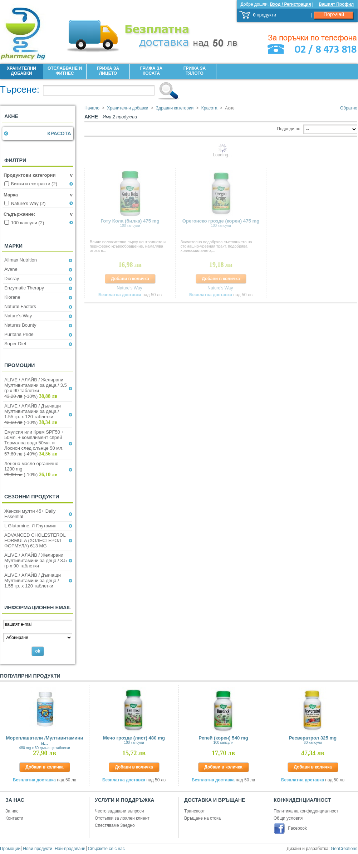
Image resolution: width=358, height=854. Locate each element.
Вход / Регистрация (290, 4)
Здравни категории (174, 108)
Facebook (297, 828)
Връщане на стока (202, 818)
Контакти (14, 818)
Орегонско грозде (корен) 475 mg (221, 223)
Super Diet (15, 343)
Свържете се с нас (106, 848)
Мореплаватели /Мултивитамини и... (44, 742)
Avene (11, 269)
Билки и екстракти (34, 183)
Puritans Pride (19, 334)
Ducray (11, 278)
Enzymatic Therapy (24, 288)
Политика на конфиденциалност (306, 811)
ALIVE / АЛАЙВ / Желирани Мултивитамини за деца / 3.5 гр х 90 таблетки (35, 385)
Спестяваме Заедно (115, 825)
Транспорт (194, 811)
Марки (13, 246)
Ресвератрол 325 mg (313, 740)
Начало (91, 108)
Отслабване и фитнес (65, 71)
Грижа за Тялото (194, 71)
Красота (59, 133)
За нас (12, 811)
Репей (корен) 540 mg (223, 740)
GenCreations (344, 848)
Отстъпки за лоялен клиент (122, 818)
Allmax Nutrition (20, 260)
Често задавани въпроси (119, 811)
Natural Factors (20, 306)
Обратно (348, 108)
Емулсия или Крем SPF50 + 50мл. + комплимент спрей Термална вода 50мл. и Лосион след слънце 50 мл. (34, 440)
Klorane (12, 297)
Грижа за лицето (108, 71)
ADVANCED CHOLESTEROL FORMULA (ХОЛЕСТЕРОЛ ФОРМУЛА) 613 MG (34, 540)
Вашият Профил (336, 4)
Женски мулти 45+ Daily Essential (30, 513)
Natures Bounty (20, 325)
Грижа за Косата (151, 71)
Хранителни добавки (21, 71)
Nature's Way (28, 203)
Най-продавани (70, 848)
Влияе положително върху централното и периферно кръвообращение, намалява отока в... (128, 246)
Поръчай (334, 14)
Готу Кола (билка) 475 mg (130, 223)
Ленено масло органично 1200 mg (31, 466)
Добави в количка (130, 278)
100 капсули (27, 222)
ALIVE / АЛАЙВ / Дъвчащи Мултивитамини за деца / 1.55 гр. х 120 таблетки (32, 411)
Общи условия (288, 818)
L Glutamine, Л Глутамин (30, 525)
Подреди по (288, 128)
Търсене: (19, 89)
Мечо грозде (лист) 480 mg (134, 740)
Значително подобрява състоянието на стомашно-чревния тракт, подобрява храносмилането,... (216, 246)
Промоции (19, 365)
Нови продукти (37, 848)
